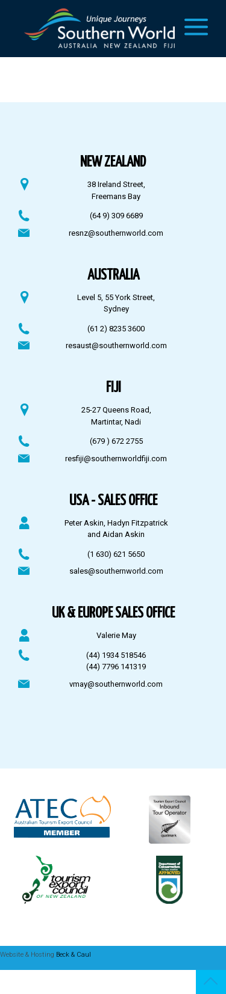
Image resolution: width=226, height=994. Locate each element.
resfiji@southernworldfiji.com (116, 458)
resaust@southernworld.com (116, 345)
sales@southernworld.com (116, 570)
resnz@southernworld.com (116, 233)
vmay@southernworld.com (116, 684)
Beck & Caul (73, 955)
